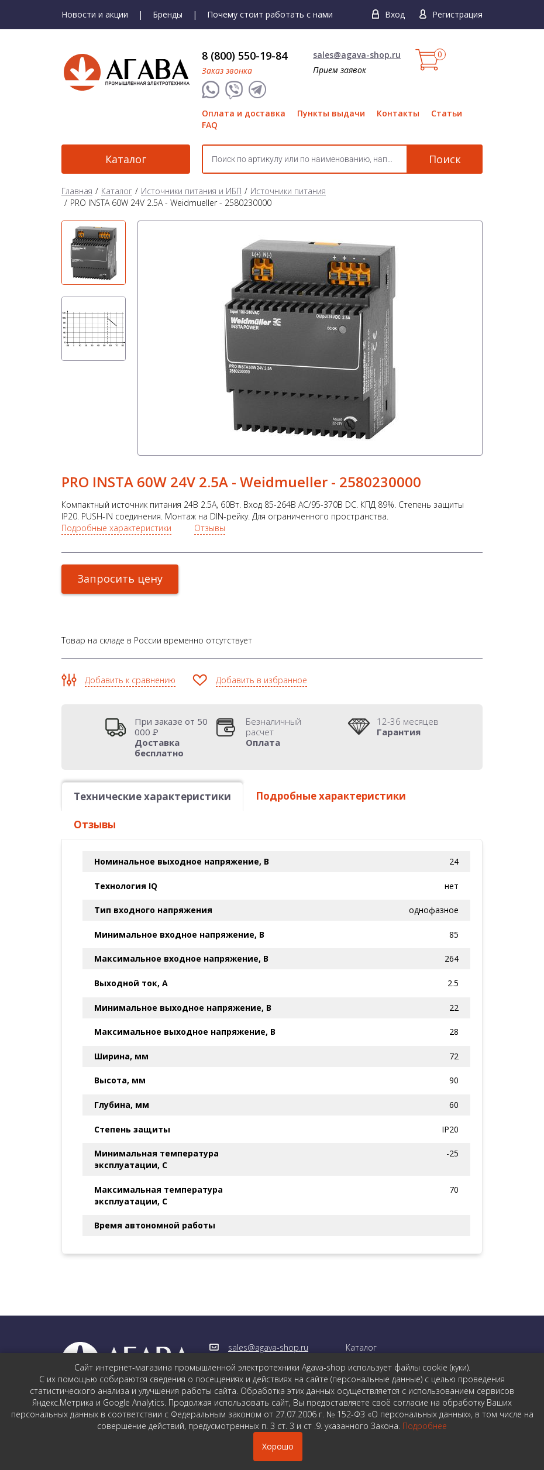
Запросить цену (120, 579)
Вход (395, 14)
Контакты (398, 113)
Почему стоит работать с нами (270, 14)
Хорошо (278, 1446)
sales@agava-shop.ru (357, 54)
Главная (76, 191)
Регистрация (457, 14)
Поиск (445, 159)
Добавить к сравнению (130, 680)
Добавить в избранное (261, 680)
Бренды (168, 14)
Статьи (446, 113)
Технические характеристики (152, 796)
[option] (93, 253)
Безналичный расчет (287, 732)
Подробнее (424, 1425)
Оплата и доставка (243, 113)
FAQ (210, 124)
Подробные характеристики (116, 527)
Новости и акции (94, 14)
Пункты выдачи (331, 113)
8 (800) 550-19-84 (244, 56)
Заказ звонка (227, 70)
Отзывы (209, 527)
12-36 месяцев (408, 726)
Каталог (125, 159)
